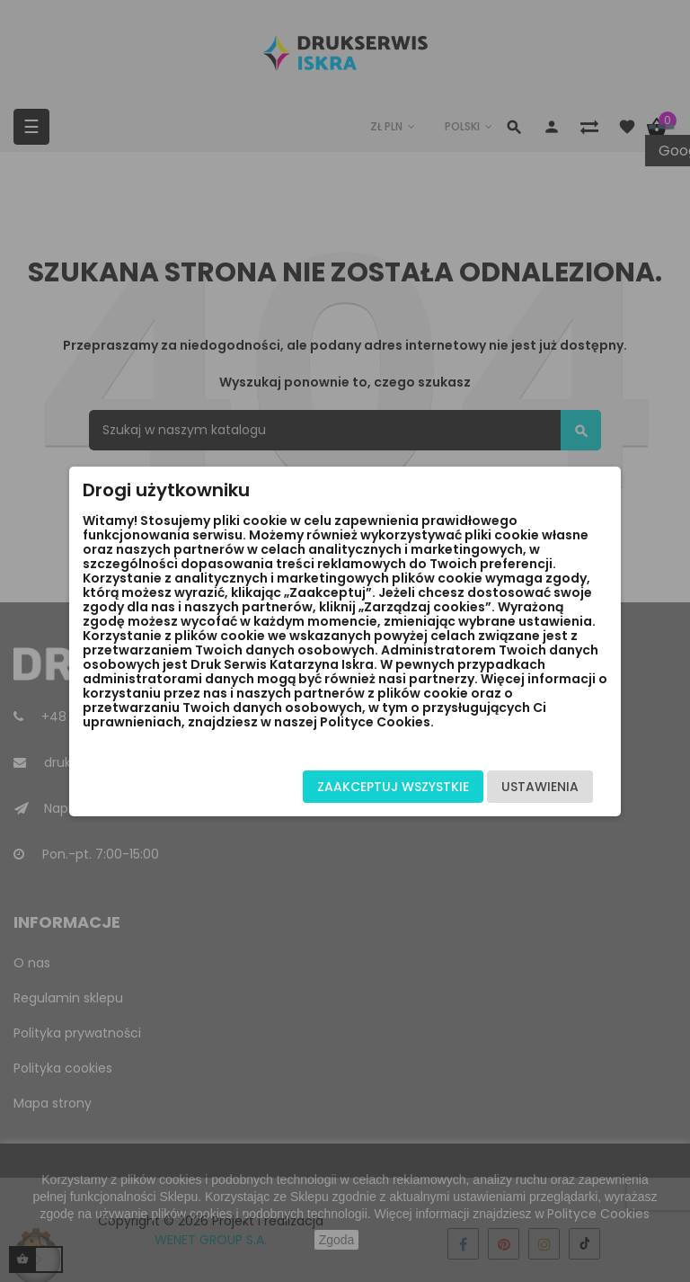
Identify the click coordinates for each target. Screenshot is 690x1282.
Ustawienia (540, 787)
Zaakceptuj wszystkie (393, 787)
